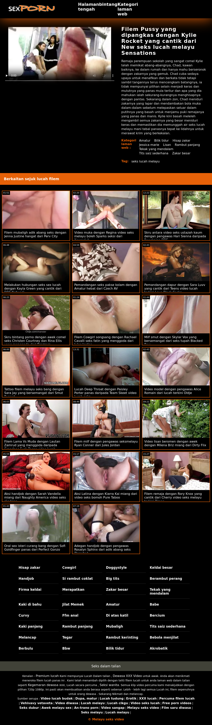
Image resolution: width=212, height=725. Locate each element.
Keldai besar (161, 568)
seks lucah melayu (146, 161)
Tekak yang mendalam (156, 149)
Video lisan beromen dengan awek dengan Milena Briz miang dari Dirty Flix (175, 443)
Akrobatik (159, 648)
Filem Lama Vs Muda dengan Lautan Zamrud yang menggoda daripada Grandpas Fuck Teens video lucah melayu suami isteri (32, 447)
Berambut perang (166, 579)
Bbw (66, 648)
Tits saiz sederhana (154, 153)
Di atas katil (117, 615)
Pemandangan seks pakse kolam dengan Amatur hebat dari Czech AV (105, 286)
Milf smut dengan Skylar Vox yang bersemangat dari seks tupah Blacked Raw (173, 340)
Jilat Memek (73, 604)
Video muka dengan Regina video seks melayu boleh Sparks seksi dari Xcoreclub (104, 236)
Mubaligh (114, 626)
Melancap (27, 637)
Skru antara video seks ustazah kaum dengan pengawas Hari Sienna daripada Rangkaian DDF (175, 236)
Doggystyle (116, 568)
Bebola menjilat (164, 637)
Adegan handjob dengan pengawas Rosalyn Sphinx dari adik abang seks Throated (102, 549)
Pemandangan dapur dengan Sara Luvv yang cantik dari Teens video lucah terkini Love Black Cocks (174, 288)
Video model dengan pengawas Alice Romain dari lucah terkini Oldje (172, 391)
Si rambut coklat (77, 579)
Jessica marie (149, 145)
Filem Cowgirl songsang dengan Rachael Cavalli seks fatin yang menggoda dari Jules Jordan (105, 340)
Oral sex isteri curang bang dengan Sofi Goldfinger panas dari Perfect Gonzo (34, 547)
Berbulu (26, 648)
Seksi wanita (109, 685)
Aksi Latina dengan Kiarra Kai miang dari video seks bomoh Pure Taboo (105, 495)
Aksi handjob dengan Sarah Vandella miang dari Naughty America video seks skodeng (35, 497)
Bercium (157, 615)
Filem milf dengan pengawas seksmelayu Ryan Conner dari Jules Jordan (106, 443)
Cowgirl (69, 568)
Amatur (145, 140)
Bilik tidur (161, 140)
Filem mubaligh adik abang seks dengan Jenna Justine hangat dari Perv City (35, 234)
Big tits (112, 579)
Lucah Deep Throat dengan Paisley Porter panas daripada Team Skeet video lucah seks (105, 392)
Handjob (26, 579)
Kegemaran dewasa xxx (46, 685)
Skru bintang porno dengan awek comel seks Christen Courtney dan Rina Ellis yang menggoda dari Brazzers (35, 340)
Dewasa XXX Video (127, 676)
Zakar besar (182, 153)
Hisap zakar (182, 140)
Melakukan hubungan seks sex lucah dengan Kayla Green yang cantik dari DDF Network (32, 288)
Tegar (67, 637)
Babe (154, 604)
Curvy (24, 615)
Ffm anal (70, 615)
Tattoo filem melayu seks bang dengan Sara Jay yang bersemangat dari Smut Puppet (34, 392)
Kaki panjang (31, 626)
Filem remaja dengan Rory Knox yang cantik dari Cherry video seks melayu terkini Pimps (173, 497)
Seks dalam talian (106, 666)
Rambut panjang (188, 145)
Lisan (167, 145)
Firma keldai (30, 589)
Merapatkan (73, 589)
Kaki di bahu (30, 604)
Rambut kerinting (122, 637)
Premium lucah (47, 676)
